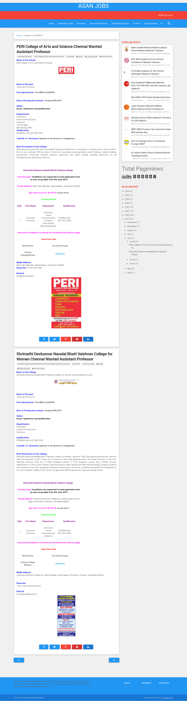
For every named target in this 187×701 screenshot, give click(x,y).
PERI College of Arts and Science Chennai (49, 56)
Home (51, 23)
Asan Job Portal (36, 697)
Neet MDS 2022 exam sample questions (150, 97)
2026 (127, 191)
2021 (127, 211)
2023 (127, 203)
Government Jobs (65, 23)
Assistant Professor (120, 23)
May (129, 268)
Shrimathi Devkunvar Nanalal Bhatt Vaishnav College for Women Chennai (44, 364)
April (129, 272)
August (130, 230)
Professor (81, 23)
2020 (127, 215)
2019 (127, 219)
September (132, 226)
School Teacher (153, 23)
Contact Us (164, 683)
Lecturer (136, 23)
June (129, 238)
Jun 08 (133, 241)
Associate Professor (99, 23)
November (132, 222)
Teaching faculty (88, 364)
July (129, 234)
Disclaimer (146, 683)
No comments (107, 56)
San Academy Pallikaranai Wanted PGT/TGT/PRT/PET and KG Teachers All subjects (150, 85)
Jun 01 (133, 263)
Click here (60, 254)
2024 (127, 199)
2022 (127, 207)
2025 (127, 195)
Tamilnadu (70, 56)
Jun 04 (133, 259)
